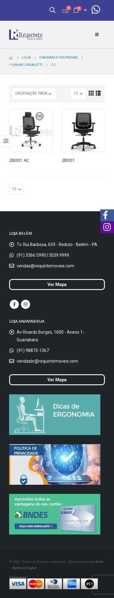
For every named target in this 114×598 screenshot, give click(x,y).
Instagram (25, 304)
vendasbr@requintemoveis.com (47, 361)
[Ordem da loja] (34, 94)
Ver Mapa (57, 284)
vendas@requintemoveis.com (45, 265)
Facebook (14, 304)
